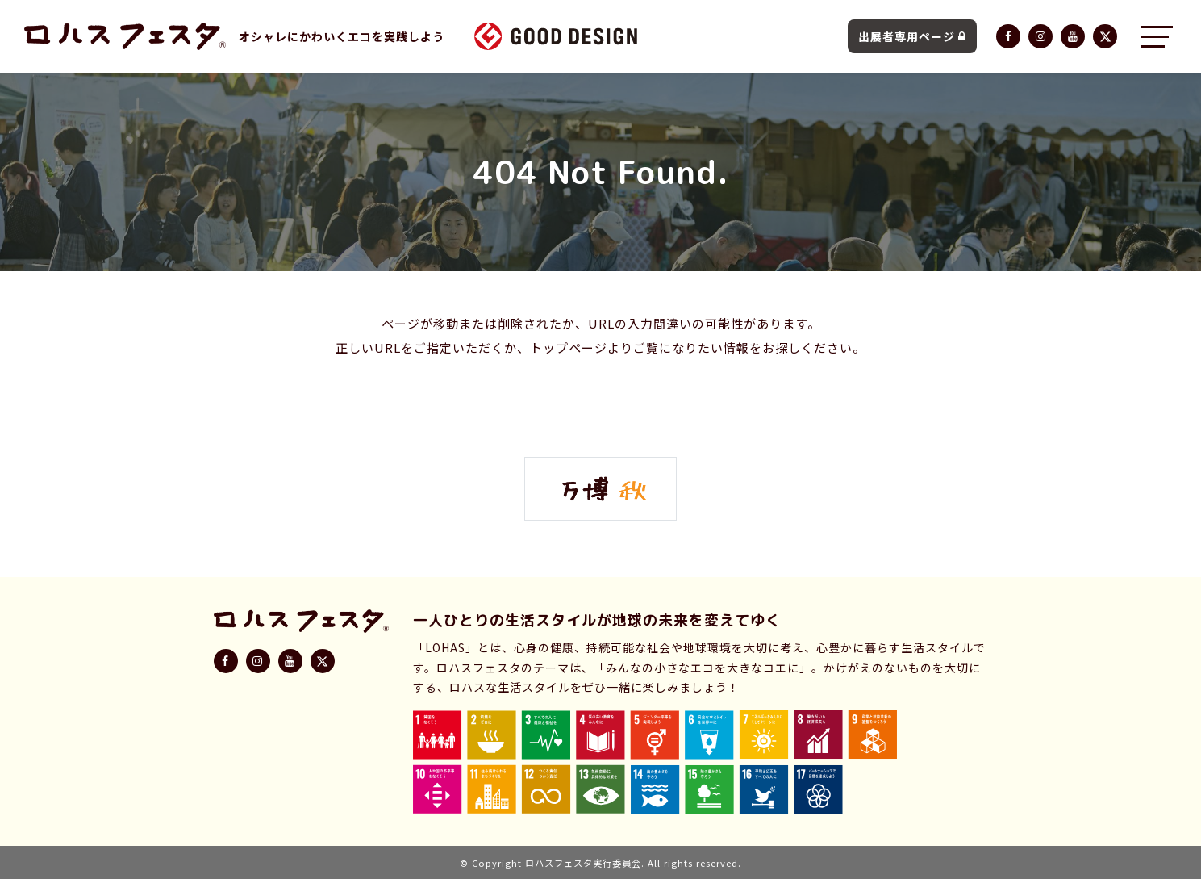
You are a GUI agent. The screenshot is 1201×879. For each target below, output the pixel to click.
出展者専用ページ (912, 36)
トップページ (568, 347)
